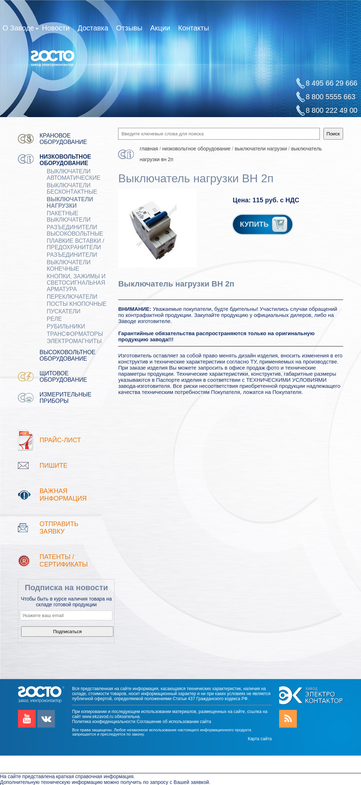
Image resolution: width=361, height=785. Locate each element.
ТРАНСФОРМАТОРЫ (75, 334)
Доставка (93, 28)
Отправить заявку (58, 527)
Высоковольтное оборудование (67, 355)
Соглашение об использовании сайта (174, 721)
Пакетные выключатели (69, 216)
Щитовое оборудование (63, 376)
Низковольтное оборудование (65, 160)
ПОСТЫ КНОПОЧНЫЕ (76, 304)
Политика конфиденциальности (103, 721)
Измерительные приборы (65, 397)
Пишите (53, 465)
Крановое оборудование (63, 139)
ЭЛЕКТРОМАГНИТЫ (74, 341)
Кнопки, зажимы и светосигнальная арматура (76, 282)
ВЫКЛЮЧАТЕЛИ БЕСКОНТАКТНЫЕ (72, 188)
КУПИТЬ (264, 224)
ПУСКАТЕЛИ (63, 311)
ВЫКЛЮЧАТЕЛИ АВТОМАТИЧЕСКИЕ (73, 174)
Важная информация (63, 494)
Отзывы (129, 28)
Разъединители (72, 255)
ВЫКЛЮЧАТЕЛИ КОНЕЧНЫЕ (69, 265)
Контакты (193, 28)
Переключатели (72, 297)
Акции (160, 28)
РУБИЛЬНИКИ (66, 326)
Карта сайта (260, 738)
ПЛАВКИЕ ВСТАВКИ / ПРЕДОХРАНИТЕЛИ (75, 244)
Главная (149, 148)
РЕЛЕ (54, 319)
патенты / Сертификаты (63, 560)
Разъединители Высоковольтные (75, 230)
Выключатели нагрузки (70, 202)
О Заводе (21, 29)
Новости (55, 28)
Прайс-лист (60, 440)
